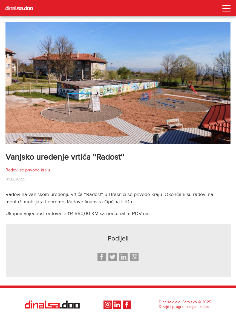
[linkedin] (123, 257)
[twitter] (112, 257)
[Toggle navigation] (226, 8)
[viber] (134, 257)
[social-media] (108, 305)
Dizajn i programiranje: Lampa (184, 307)
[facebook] (101, 257)
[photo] (118, 83)
